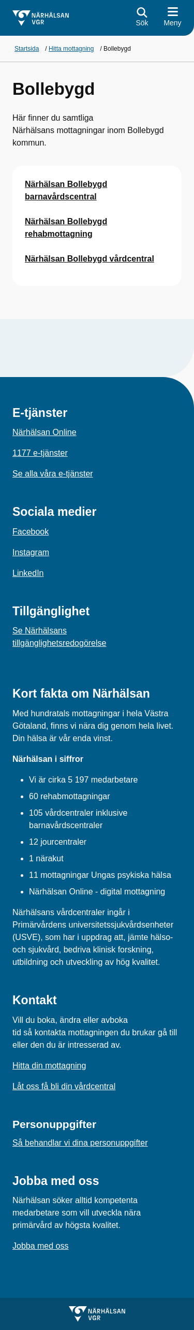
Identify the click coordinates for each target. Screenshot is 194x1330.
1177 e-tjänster (40, 453)
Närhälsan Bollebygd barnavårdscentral (66, 190)
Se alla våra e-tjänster (52, 473)
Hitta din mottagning (49, 1065)
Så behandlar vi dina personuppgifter (80, 1142)
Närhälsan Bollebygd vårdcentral (89, 258)
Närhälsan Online (44, 432)
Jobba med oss (40, 1245)
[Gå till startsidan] (40, 18)
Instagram (30, 552)
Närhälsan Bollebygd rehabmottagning (66, 227)
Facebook (30, 531)
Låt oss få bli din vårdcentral (63, 1086)
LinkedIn (28, 573)
